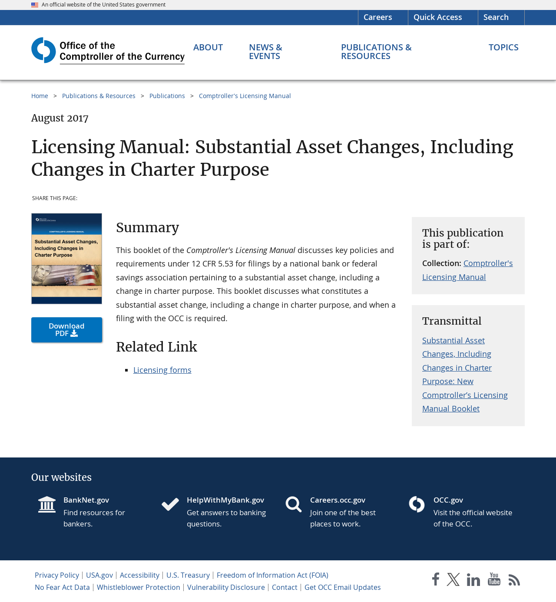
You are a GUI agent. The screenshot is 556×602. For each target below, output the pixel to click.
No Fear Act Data (62, 587)
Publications (167, 96)
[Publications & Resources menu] (402, 51)
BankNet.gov (86, 500)
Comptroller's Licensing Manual (245, 96)
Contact (285, 587)
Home (39, 96)
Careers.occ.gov (337, 500)
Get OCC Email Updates (342, 587)
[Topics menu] (503, 47)
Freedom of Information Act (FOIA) (272, 575)
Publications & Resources (99, 96)
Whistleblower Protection (138, 587)
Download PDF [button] (67, 329)
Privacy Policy (57, 575)
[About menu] (208, 47)
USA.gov (99, 575)
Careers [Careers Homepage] (378, 17)
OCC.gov (448, 500)
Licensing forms (162, 370)
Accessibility (139, 575)
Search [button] (496, 17)
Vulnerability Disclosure (226, 587)
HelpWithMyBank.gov (225, 500)
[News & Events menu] (282, 51)
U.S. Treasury (188, 575)
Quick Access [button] (438, 17)
